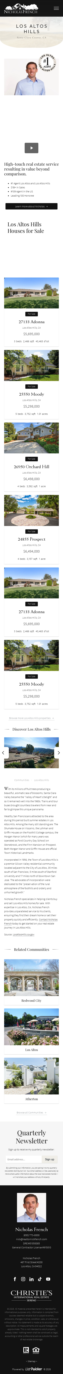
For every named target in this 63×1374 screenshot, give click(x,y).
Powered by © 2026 (31, 1369)
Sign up (49, 1159)
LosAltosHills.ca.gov (23, 934)
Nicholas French (31, 1229)
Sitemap (32, 1361)
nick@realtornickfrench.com (31, 1239)
